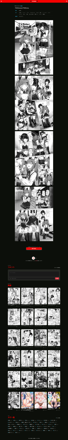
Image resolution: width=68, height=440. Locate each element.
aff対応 (20, 12)
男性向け (46, 428)
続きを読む (34, 248)
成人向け (53, 428)
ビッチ (56, 430)
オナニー (27, 430)
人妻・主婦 (54, 420)
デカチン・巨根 (38, 12)
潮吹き (16, 426)
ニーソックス (44, 12)
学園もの (19, 424)
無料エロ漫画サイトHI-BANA (35, 438)
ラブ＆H (36, 422)
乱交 (10, 430)
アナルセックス (32, 12)
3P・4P (26, 424)
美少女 (18, 422)
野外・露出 (33, 426)
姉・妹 (21, 426)
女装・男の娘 (31, 14)
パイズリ (44, 424)
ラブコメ (39, 430)
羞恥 (34, 428)
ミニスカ (20, 14)
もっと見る (58, 417)
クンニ (16, 430)
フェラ (49, 12)
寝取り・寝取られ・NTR (27, 422)
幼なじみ (28, 428)
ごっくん (24, 12)
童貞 (45, 430)
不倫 (33, 430)
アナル (28, 12)
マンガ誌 (38, 424)
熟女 (50, 430)
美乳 (10, 426)
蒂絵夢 (20, 10)
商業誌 (21, 5)
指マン (18, 432)
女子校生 (46, 420)
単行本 (21, 420)
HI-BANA (34, 1)
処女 (42, 422)
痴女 (16, 428)
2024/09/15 (21, 16)
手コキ (40, 14)
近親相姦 (10, 428)
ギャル (22, 428)
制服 (47, 422)
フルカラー (11, 422)
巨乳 (16, 420)
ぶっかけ (40, 426)
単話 (27, 14)
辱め (56, 424)
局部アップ (36, 14)
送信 (57, 278)
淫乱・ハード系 (12, 424)
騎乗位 (44, 14)
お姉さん (40, 428)
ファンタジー (53, 422)
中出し (24, 14)
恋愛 (27, 426)
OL (54, 426)
